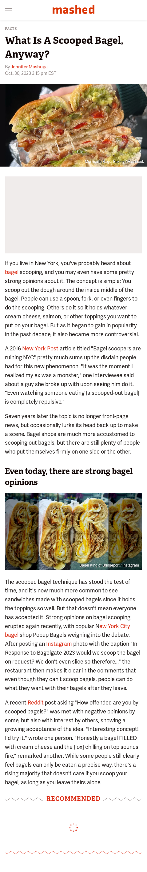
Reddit (36, 702)
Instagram (59, 643)
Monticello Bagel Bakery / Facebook (114, 162)
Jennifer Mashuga (29, 67)
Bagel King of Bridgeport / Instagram (109, 565)
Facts (11, 28)
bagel (11, 272)
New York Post (40, 348)
